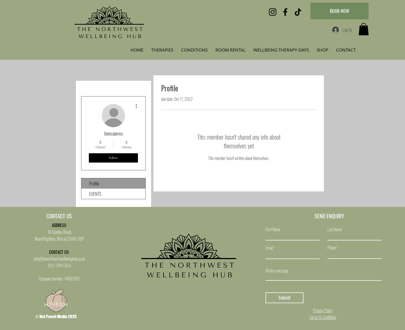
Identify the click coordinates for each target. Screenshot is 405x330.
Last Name (335, 229)
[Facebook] (285, 12)
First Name (273, 229)
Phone (332, 248)
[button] (364, 29)
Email (269, 248)
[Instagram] (273, 12)
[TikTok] (298, 12)
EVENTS (95, 193)
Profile (94, 183)
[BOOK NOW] (339, 11)
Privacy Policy (322, 310)
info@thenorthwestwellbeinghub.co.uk (59, 259)
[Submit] (284, 297)
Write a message (277, 271)
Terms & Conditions (322, 317)
